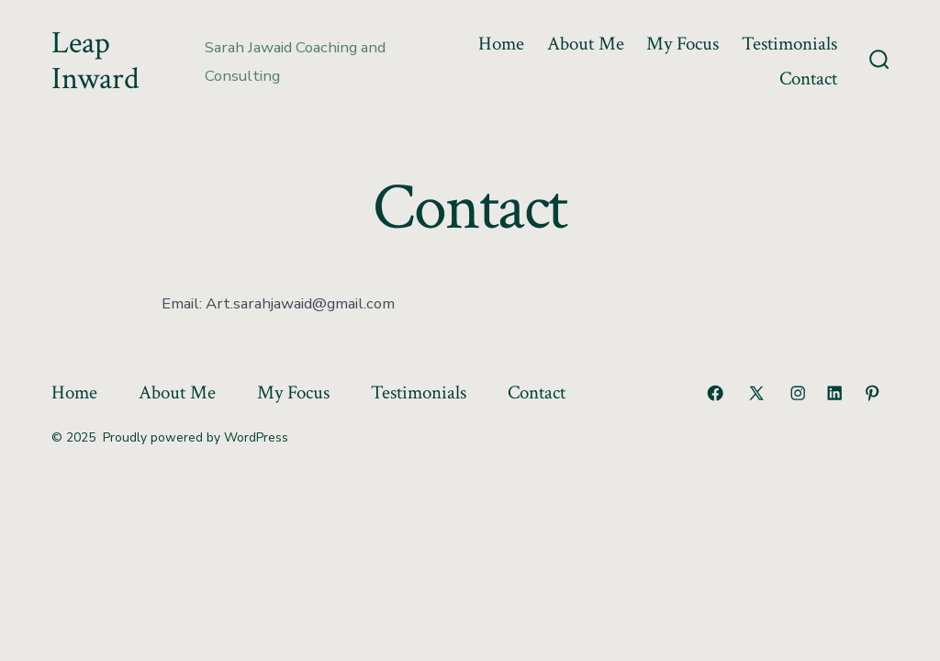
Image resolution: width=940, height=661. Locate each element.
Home (501, 43)
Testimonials (789, 43)
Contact (808, 78)
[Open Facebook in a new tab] (715, 392)
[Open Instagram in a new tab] (797, 392)
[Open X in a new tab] (756, 392)
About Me (585, 43)
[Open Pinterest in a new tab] (872, 392)
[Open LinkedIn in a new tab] (834, 392)
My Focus (682, 43)
